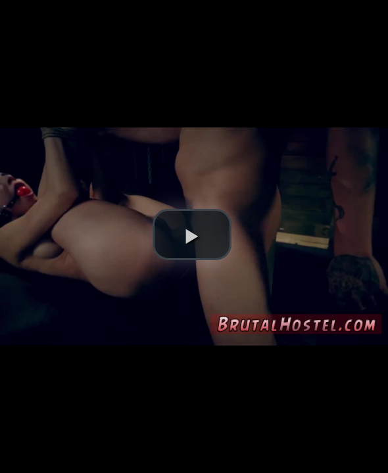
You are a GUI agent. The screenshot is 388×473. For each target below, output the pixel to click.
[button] (192, 234)
